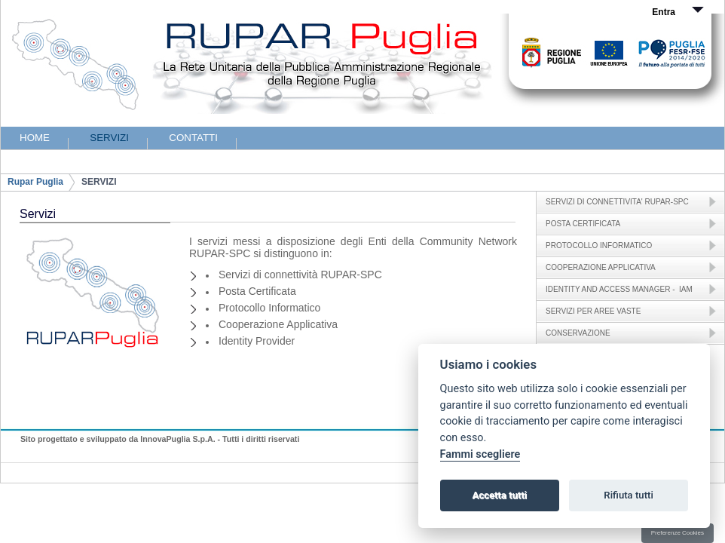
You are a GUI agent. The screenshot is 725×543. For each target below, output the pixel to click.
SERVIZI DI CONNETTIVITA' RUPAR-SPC (617, 202)
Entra (663, 12)
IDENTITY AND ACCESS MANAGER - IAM (619, 289)
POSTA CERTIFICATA (583, 223)
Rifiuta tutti (628, 495)
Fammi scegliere (480, 454)
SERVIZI (98, 181)
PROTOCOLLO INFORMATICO (599, 245)
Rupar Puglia (35, 181)
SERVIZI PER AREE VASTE (593, 311)
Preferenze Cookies (677, 532)
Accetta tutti (499, 495)
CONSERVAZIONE (578, 333)
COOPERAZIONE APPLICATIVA (601, 267)
